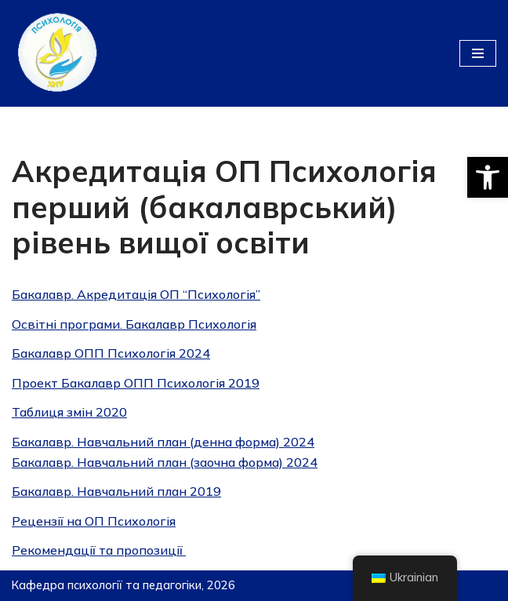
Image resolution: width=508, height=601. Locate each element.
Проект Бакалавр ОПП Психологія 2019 (135, 383)
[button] (487, 177)
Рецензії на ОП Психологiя (94, 521)
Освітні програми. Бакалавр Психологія (134, 324)
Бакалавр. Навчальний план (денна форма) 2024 (163, 442)
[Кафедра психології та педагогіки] (59, 53)
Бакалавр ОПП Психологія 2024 (111, 353)
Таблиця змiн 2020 (69, 412)
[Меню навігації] (477, 53)
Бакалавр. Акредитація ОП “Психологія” (136, 294)
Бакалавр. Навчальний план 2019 (116, 491)
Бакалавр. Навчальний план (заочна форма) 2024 (165, 462)
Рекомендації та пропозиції (99, 550)
